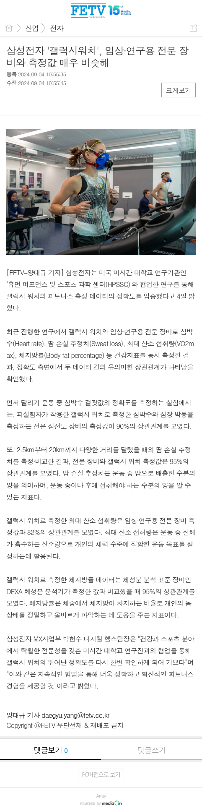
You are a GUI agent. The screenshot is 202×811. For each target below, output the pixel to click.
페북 (13, 100)
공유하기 (193, 28)
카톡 (47, 100)
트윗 (30, 100)
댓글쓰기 (151, 750)
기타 (64, 100)
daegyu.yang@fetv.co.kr (75, 715)
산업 (32, 28)
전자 (56, 28)
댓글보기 (50, 750)
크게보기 (178, 90)
